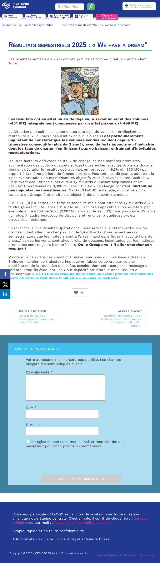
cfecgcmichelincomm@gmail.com (80, 527)
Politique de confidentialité (136, 560)
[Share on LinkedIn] (5, 294)
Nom (31, 412)
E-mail (33, 430)
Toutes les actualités (38, 25)
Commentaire (39, 372)
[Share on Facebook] (5, 274)
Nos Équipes (36, 16)
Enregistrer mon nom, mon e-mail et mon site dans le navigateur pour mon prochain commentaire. (75, 449)
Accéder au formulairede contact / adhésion (141, 6)
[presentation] (49, 465)
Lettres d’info (83, 16)
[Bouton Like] (76, 293)
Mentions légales (106, 560)
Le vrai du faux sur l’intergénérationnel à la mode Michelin (36, 319)
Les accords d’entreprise (62, 17)
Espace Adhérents (109, 17)
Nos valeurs (13, 16)
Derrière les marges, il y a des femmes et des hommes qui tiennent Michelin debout (120, 320)
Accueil (11, 25)
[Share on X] (5, 284)
